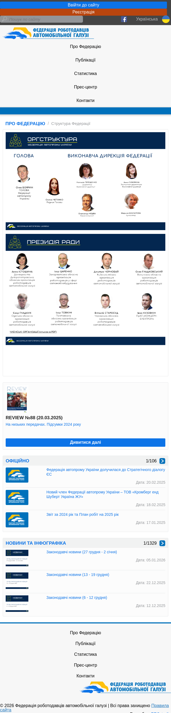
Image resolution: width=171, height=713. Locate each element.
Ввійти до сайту (83, 5)
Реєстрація (83, 12)
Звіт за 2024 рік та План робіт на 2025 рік (82, 514)
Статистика (85, 73)
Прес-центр (85, 87)
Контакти (85, 100)
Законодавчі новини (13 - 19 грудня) (77, 574)
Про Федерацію (85, 46)
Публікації (85, 60)
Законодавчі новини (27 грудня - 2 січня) (81, 552)
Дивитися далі (85, 442)
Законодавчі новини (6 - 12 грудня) (76, 597)
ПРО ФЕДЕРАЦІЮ (25, 123)
